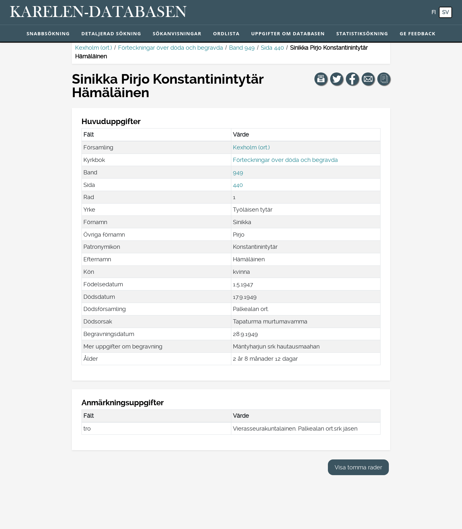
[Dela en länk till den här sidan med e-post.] (368, 78)
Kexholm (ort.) (93, 47)
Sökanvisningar (177, 33)
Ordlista (226, 33)
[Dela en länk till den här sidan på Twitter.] (336, 78)
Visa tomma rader (358, 467)
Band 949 (242, 47)
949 (238, 172)
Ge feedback (418, 33)
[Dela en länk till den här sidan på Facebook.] (352, 78)
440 (238, 184)
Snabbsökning (48, 33)
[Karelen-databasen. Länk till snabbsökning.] (98, 12)
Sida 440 (272, 47)
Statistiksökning (362, 33)
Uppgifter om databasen (288, 33)
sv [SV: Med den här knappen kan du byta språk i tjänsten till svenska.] (445, 12)
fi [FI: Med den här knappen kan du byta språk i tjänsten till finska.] (434, 12)
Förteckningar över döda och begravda (170, 47)
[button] (320, 78)
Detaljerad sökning (111, 33)
